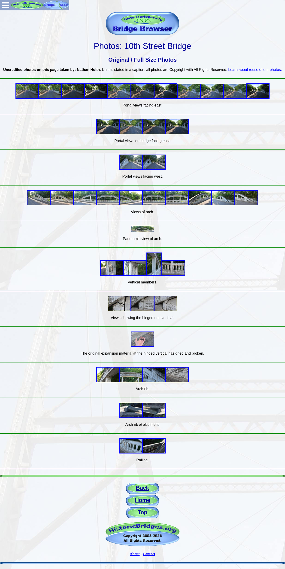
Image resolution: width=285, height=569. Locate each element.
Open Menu (5, 5)
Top (142, 512)
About (135, 554)
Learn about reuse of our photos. (255, 70)
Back (142, 488)
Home (142, 500)
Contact (149, 554)
